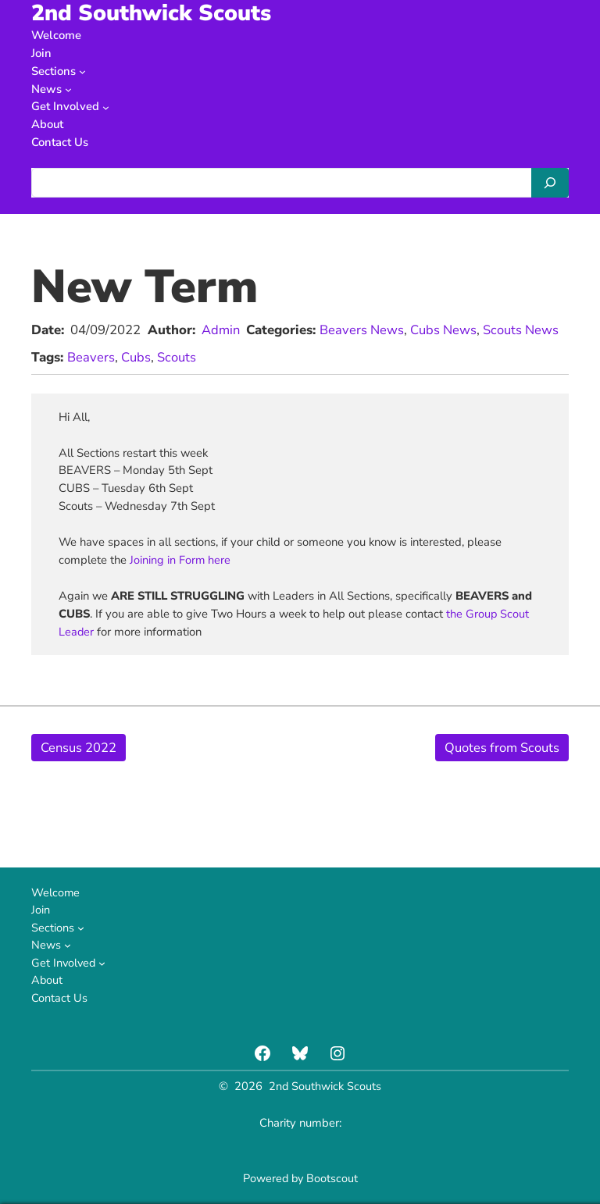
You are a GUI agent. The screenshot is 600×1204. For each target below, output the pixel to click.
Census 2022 (79, 747)
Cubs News (444, 330)
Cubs (136, 356)
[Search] (550, 183)
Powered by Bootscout (300, 1178)
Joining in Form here (180, 559)
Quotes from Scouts (502, 747)
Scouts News (521, 330)
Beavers (91, 356)
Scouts (176, 356)
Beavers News (362, 330)
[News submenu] (68, 88)
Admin (221, 330)
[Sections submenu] (82, 70)
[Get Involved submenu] (105, 106)
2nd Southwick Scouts (325, 1086)
